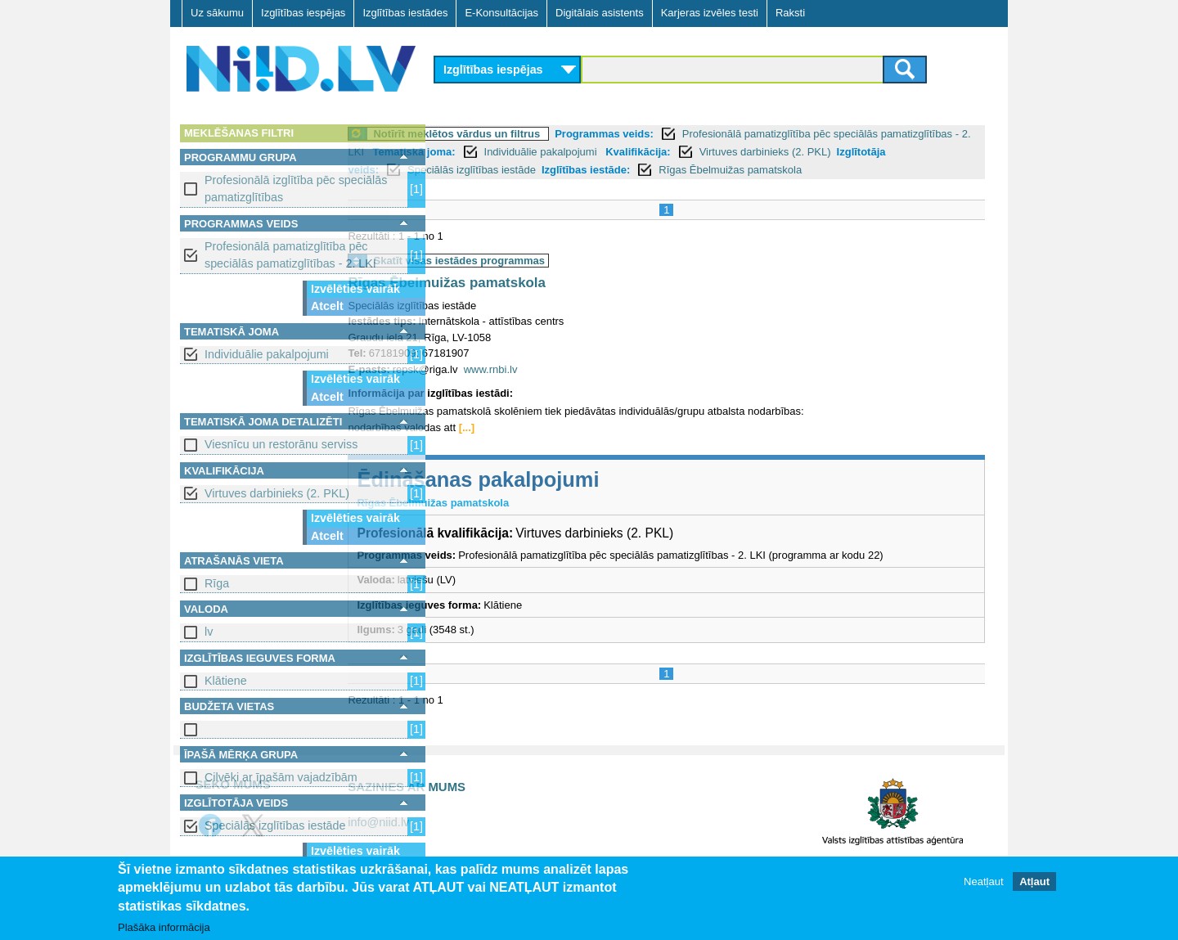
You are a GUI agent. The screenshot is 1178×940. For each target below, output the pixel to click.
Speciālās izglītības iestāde (275, 825)
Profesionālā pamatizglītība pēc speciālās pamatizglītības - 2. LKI (290, 255)
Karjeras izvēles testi (709, 13)
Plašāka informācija (164, 927)
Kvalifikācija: (821, 152)
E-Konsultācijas (501, 13)
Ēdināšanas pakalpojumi (568, 497)
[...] (557, 445)
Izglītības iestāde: (773, 170)
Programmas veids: (694, 134)
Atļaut (1034, 881)
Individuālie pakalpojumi (267, 354)
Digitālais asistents (599, 13)
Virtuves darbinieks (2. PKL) (277, 493)
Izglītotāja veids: (524, 170)
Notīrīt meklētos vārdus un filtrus (547, 134)
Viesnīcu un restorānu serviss (281, 444)
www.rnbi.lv (581, 387)
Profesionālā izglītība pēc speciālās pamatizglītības (296, 188)
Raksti (790, 13)
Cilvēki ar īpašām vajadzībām (281, 777)
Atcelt (327, 306)
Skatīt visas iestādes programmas (550, 278)
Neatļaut (983, 881)
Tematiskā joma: (597, 152)
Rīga (217, 583)
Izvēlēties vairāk (355, 288)
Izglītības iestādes (404, 13)
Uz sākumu (217, 13)
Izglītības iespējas (303, 13)
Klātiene (226, 680)
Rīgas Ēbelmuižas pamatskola (537, 301)
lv (209, 631)
